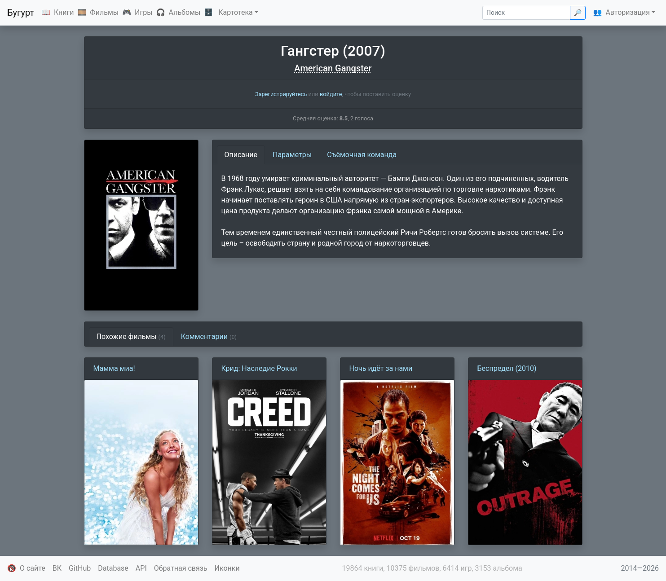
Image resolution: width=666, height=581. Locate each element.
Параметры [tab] (292, 154)
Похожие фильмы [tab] (131, 336)
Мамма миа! (114, 368)
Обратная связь (180, 568)
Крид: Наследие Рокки (259, 368)
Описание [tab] (241, 154)
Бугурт (20, 12)
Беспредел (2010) (507, 368)
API (141, 568)
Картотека (235, 12)
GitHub (80, 568)
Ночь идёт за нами (381, 368)
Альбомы (185, 12)
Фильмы (104, 12)
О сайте (32, 568)
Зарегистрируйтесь (281, 94)
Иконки (227, 568)
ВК (57, 568)
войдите (331, 94)
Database (113, 568)
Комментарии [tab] (209, 336)
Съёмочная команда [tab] (362, 154)
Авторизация (627, 12)
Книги (64, 12)
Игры (144, 12)
